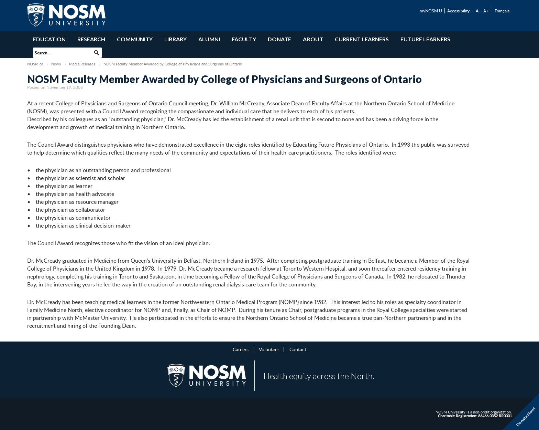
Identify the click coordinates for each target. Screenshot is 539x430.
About (313, 39)
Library (175, 39)
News (56, 63)
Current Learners (362, 39)
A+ (485, 10)
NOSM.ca (35, 63)
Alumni (209, 39)
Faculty (244, 39)
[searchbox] (67, 53)
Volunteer (269, 349)
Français (502, 10)
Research (91, 39)
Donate (279, 39)
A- (478, 10)
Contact (297, 349)
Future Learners (425, 39)
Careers (241, 349)
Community (135, 39)
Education (49, 39)
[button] (96, 53)
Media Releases (82, 63)
